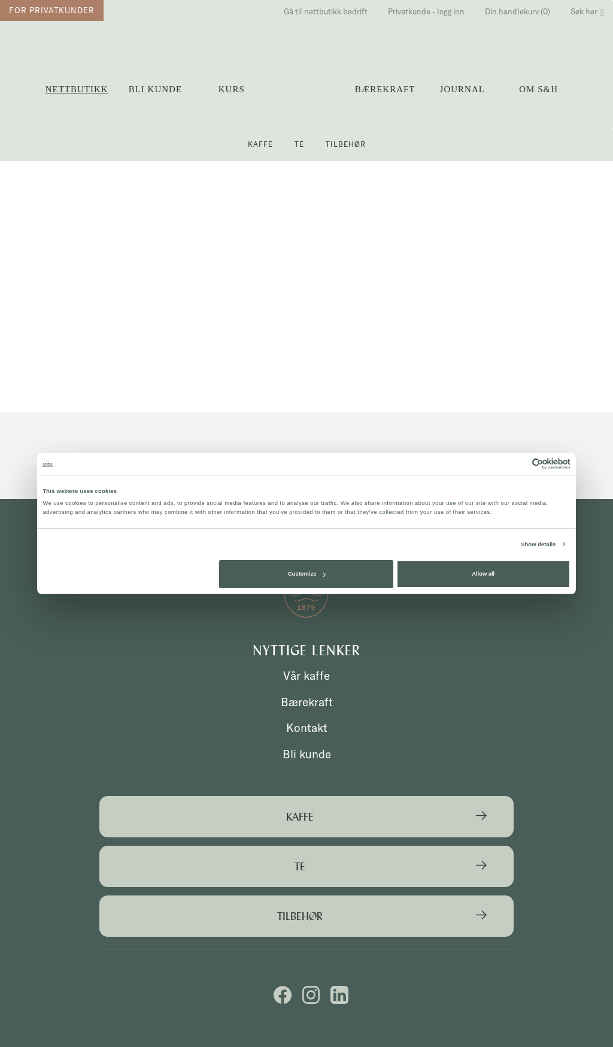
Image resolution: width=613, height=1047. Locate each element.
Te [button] (299, 144)
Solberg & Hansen (307, 84)
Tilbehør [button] (346, 144)
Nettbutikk (76, 89)
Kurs (232, 89)
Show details (538, 544)
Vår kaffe (306, 675)
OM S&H (538, 89)
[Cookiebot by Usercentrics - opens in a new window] (518, 464)
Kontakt (306, 728)
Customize (306, 574)
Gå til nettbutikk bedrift (326, 11)
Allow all (483, 574)
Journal (462, 89)
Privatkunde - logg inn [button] (426, 11)
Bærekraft (385, 89)
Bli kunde (155, 89)
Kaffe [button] (260, 144)
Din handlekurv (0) (517, 11)
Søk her (587, 11)
